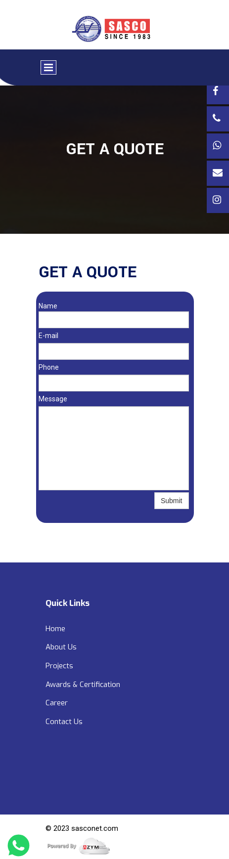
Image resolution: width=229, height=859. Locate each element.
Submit (172, 501)
